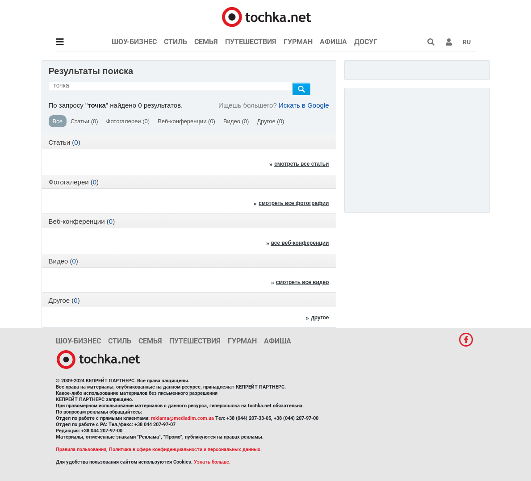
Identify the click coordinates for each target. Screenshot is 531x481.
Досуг (365, 42)
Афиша (333, 42)
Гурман (298, 42)
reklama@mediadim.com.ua (182, 418)
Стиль (175, 42)
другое (320, 317)
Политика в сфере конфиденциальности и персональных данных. (185, 449)
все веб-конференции (300, 243)
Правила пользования (81, 449)
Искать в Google (304, 105)
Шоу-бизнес (134, 42)
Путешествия (250, 42)
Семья (206, 42)
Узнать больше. (212, 462)
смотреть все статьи (301, 164)
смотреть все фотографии (294, 203)
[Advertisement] (418, 147)
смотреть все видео (302, 282)
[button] (449, 42)
